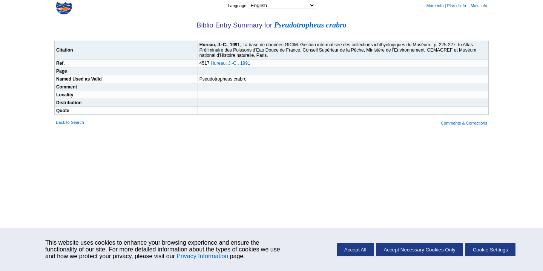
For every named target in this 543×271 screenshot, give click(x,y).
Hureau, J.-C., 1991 (230, 63)
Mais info (479, 5)
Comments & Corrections (464, 123)
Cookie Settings (490, 250)
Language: (238, 5)
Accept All (355, 250)
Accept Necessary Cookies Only (419, 250)
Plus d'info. (457, 5)
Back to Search (70, 122)
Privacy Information (202, 256)
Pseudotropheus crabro (310, 25)
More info (435, 5)
